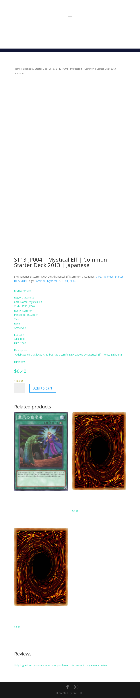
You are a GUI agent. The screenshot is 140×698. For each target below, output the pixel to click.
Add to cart (42, 388)
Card (98, 276)
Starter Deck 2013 (44, 68)
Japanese (28, 68)
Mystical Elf (53, 281)
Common (40, 281)
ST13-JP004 (68, 281)
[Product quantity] (19, 388)
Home (17, 68)
